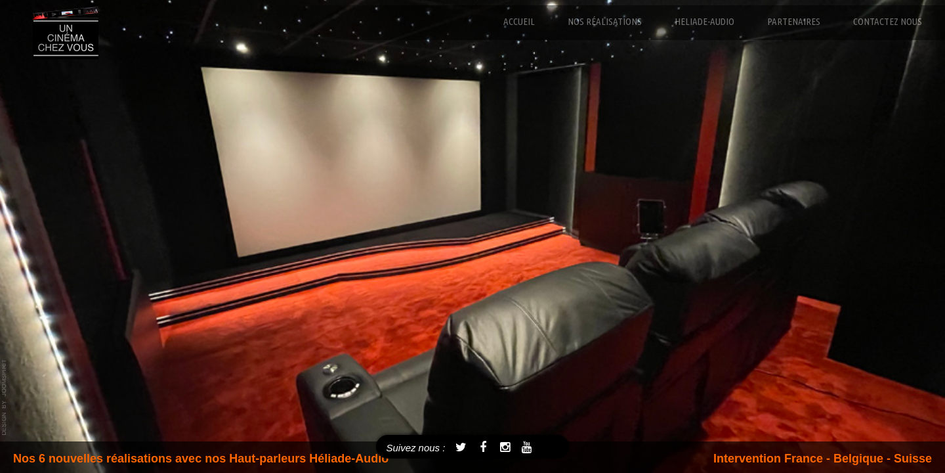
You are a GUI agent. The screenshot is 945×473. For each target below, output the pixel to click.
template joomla (4, 397)
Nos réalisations (605, 21)
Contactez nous (887, 21)
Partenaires (793, 21)
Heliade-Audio (704, 21)
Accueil (519, 21)
